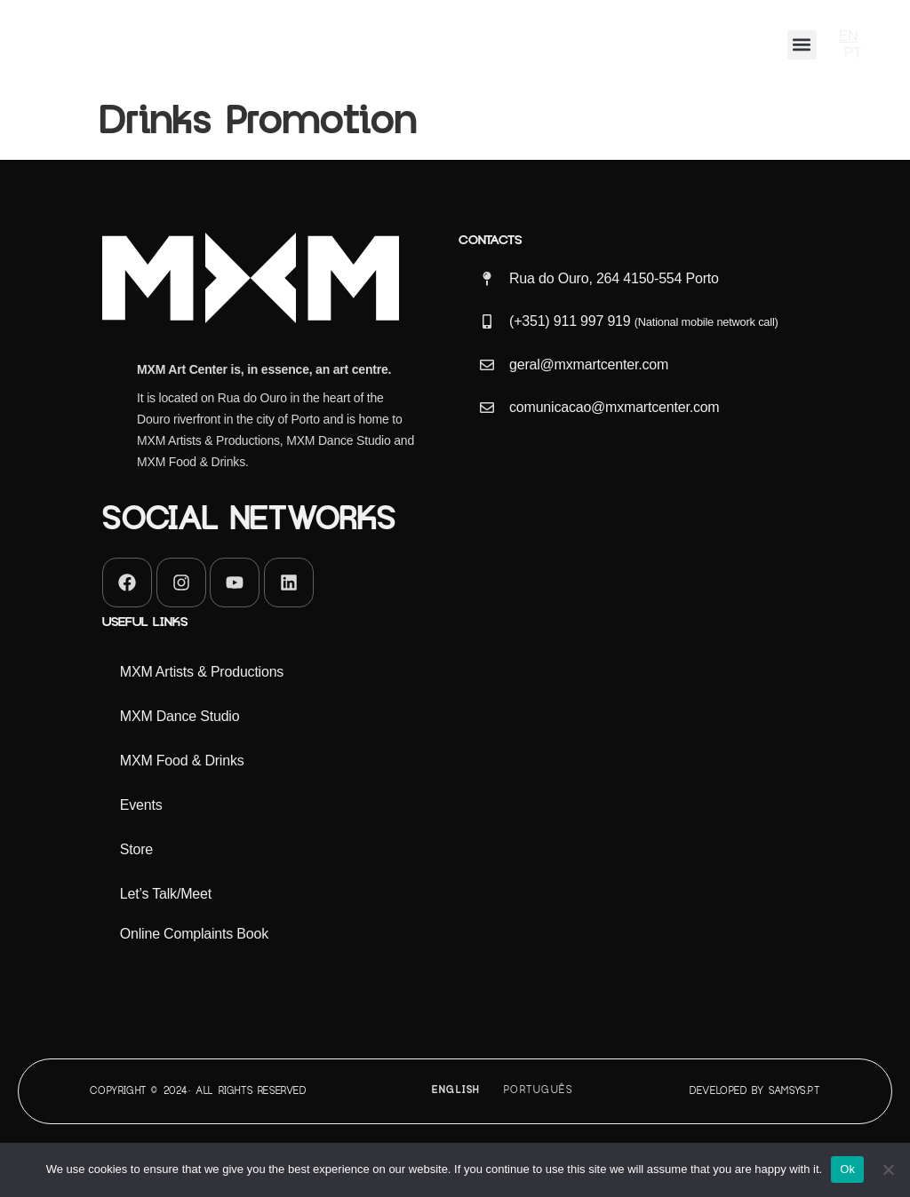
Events (141, 805)
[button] (802, 44)
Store (136, 849)
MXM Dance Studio (180, 716)
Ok (847, 1169)
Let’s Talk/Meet (166, 893)
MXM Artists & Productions (201, 671)
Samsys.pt (794, 1090)
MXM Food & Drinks (182, 760)
